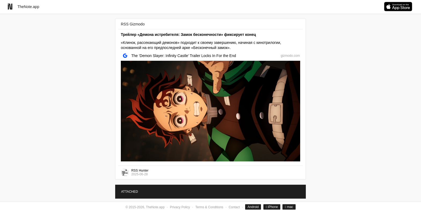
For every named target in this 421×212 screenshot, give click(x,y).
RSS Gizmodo (133, 24)
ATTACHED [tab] (129, 192)
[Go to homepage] (10, 6)
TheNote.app (28, 7)
